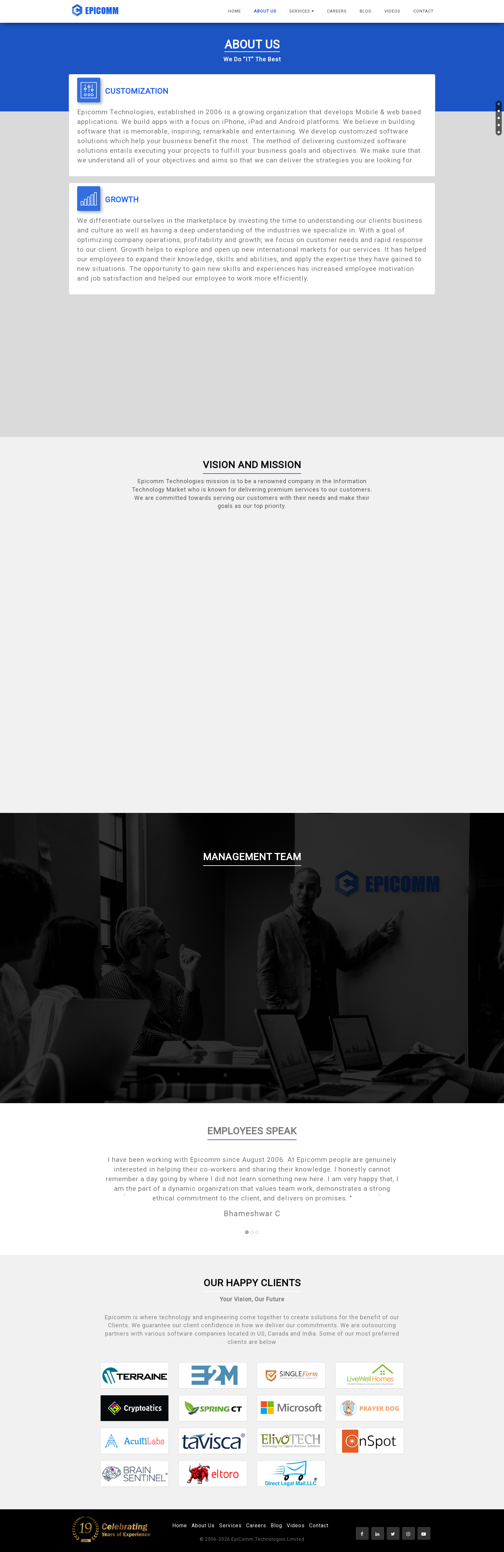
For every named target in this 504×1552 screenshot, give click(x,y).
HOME (234, 11)
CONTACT (423, 11)
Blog (276, 1525)
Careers (256, 1525)
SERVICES (301, 11)
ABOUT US (265, 11)
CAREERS (337, 11)
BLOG (366, 11)
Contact (318, 1525)
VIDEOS (392, 11)
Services (230, 1525)
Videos (296, 1525)
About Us (203, 1525)
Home (179, 1525)
